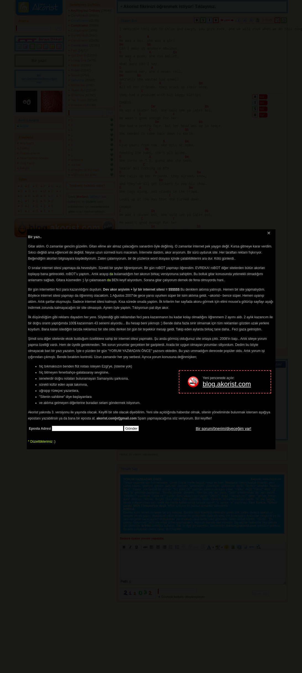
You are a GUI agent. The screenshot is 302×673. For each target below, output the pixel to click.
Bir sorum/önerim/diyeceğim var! (223, 428)
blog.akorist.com (227, 384)
